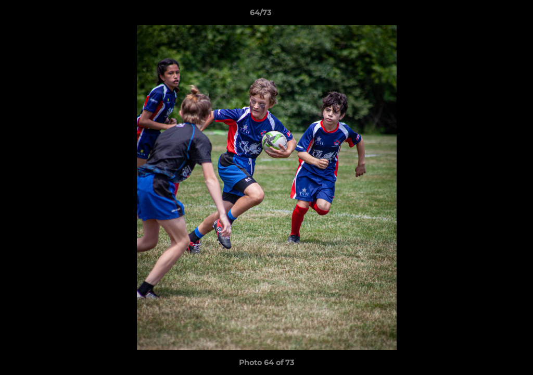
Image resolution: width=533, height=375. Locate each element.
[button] (489, 15)
